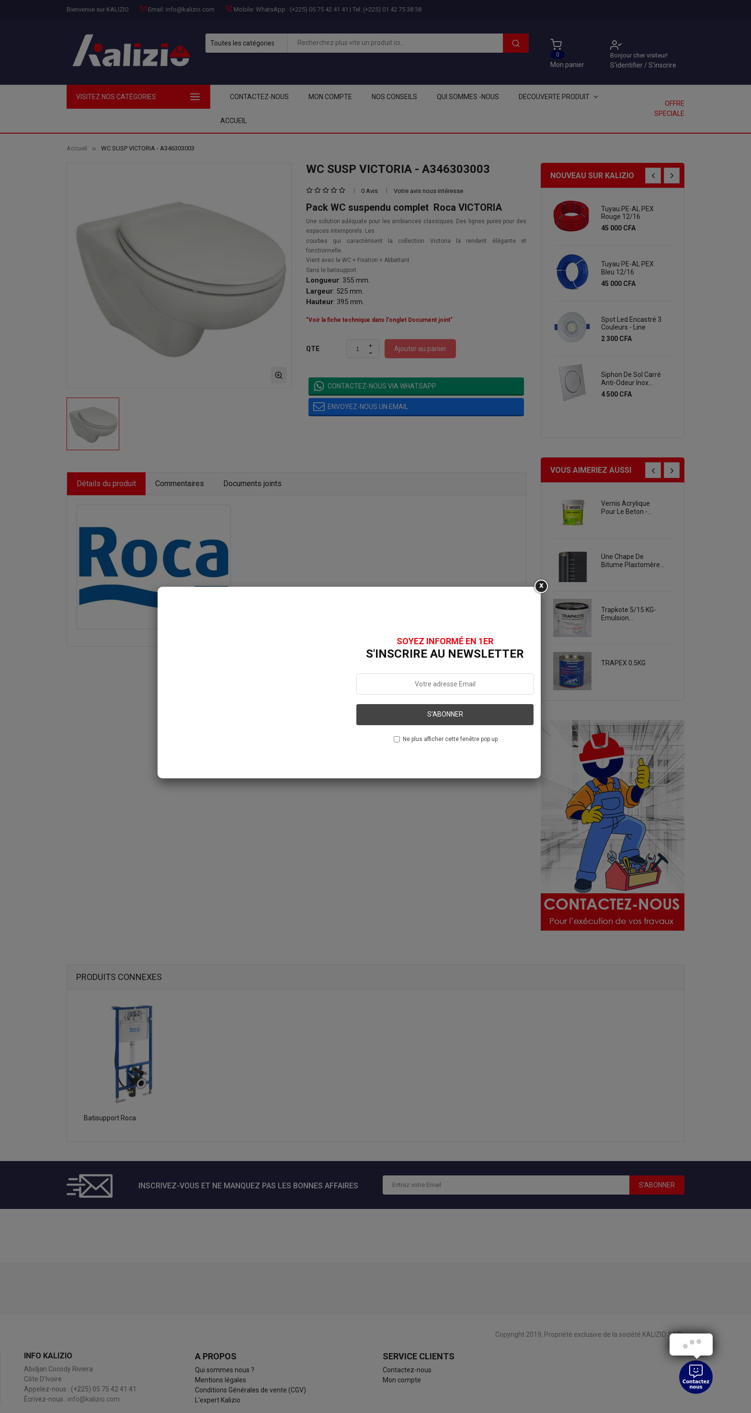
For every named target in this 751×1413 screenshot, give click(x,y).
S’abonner (445, 714)
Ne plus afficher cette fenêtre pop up (450, 739)
